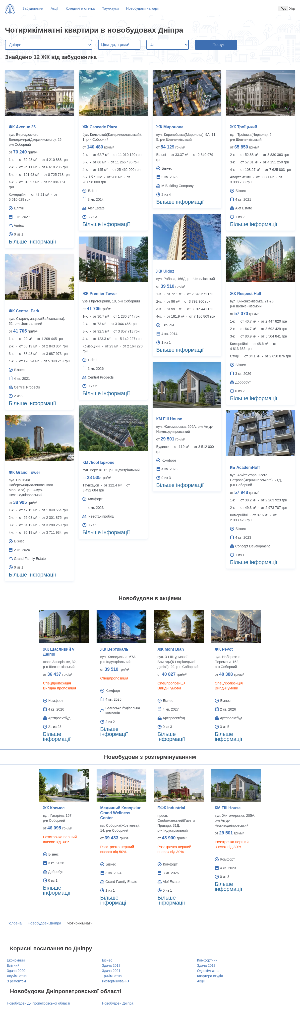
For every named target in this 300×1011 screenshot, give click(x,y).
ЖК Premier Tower (99, 293)
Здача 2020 (16, 971)
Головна (14, 923)
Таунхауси (110, 8)
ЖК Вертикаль (114, 649)
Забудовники (32, 8)
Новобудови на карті (142, 8)
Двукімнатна (17, 976)
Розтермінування (115, 981)
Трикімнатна (111, 976)
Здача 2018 (111, 965)
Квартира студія (210, 976)
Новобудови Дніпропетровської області (38, 1003)
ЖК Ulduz (165, 271)
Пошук (218, 45)
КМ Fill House (169, 419)
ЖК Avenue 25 (22, 127)
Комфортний (207, 960)
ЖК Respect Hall (245, 293)
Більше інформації (32, 242)
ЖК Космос (54, 808)
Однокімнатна (208, 971)
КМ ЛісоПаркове (98, 462)
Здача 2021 (111, 971)
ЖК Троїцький (243, 127)
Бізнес (107, 960)
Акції (54, 8)
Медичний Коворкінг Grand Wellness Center (120, 813)
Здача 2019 (206, 965)
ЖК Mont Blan (171, 649)
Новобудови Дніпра (44, 923)
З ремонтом (16, 981)
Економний (16, 960)
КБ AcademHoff (245, 467)
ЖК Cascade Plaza (99, 127)
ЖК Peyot (224, 649)
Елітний (13, 965)
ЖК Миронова (169, 127)
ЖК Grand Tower (24, 472)
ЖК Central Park (24, 311)
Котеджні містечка (80, 8)
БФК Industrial (171, 808)
